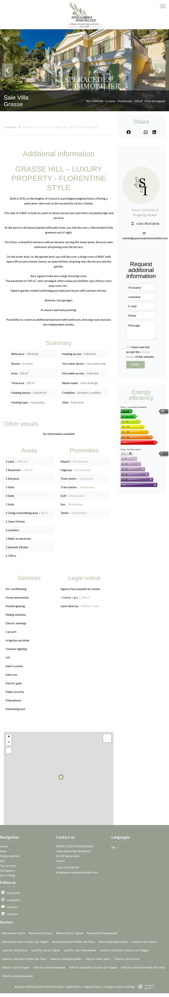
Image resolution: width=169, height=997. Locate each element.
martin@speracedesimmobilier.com (145, 238)
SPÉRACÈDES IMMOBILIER (74, 846)
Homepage (10, 127)
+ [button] (9, 737)
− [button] (9, 742)
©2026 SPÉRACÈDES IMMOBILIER (38, 986)
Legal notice (73, 986)
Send (135, 364)
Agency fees (92, 986)
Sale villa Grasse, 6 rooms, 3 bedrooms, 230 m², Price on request (60, 127)
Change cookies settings (119, 986)
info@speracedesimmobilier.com (77, 872)
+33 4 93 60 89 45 (67, 867)
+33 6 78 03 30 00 (147, 223)
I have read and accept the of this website (140, 351)
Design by (145, 987)
